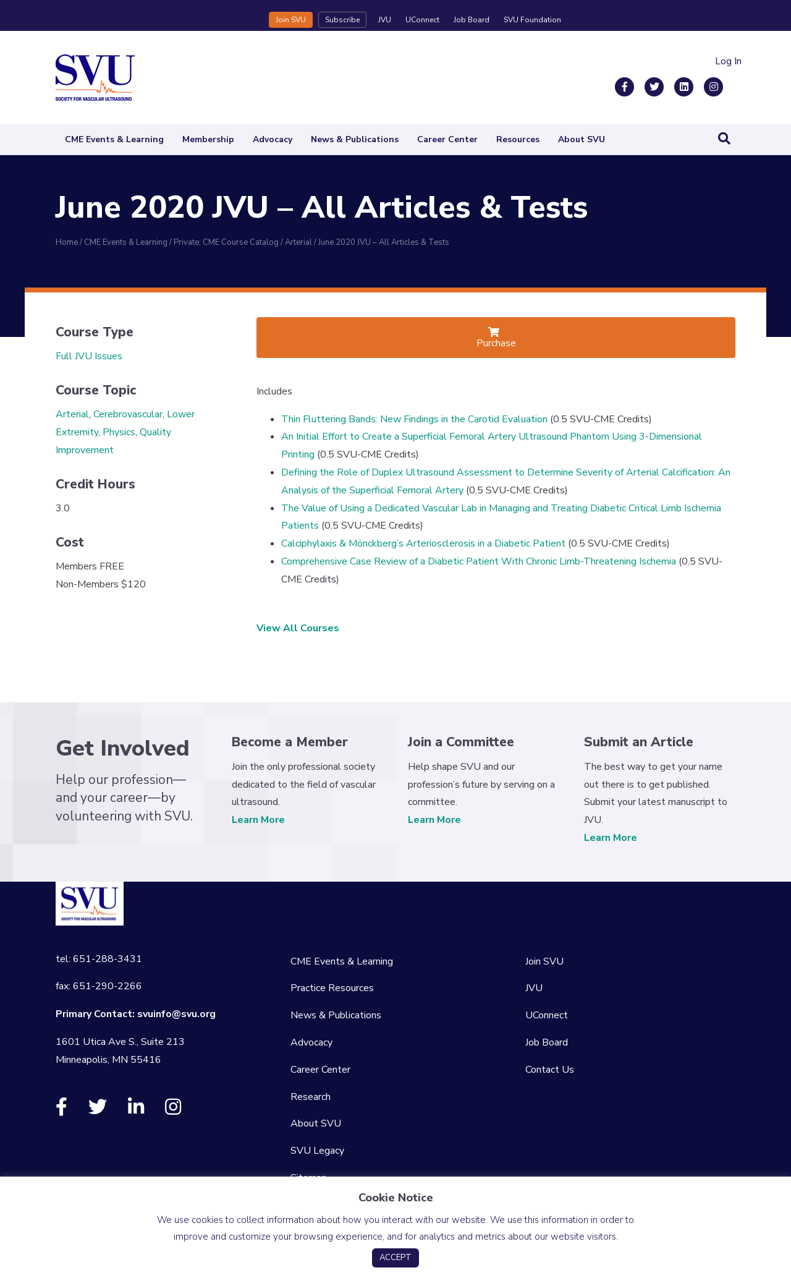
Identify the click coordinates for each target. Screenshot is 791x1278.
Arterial (72, 414)
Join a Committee (461, 742)
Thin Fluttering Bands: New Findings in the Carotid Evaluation (414, 419)
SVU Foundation (532, 20)
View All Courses (297, 628)
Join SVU (291, 20)
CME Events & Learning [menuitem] (341, 961)
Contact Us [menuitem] (549, 1069)
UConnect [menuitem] (546, 1015)
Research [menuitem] (310, 1097)
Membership (208, 139)
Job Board (471, 20)
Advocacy (272, 139)
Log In (728, 61)
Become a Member (290, 742)
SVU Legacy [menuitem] (317, 1150)
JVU (384, 20)
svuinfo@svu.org (176, 1014)
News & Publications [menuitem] (335, 1015)
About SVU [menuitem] (315, 1123)
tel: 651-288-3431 (99, 959)
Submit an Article (638, 742)
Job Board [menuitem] (546, 1042)
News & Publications (355, 139)
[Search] (724, 138)
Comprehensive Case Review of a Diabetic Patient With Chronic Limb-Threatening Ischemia (478, 561)
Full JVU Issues (89, 356)
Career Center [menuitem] (320, 1069)
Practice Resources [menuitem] (332, 988)
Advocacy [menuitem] (311, 1042)
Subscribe (342, 20)
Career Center (447, 139)
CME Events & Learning (114, 139)
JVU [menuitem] (534, 988)
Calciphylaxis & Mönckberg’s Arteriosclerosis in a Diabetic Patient (423, 543)
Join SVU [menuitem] (544, 961)
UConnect (422, 20)
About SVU (581, 139)
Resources (517, 139)
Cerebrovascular (128, 414)
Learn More (258, 820)
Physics (119, 432)
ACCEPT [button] (395, 1257)
